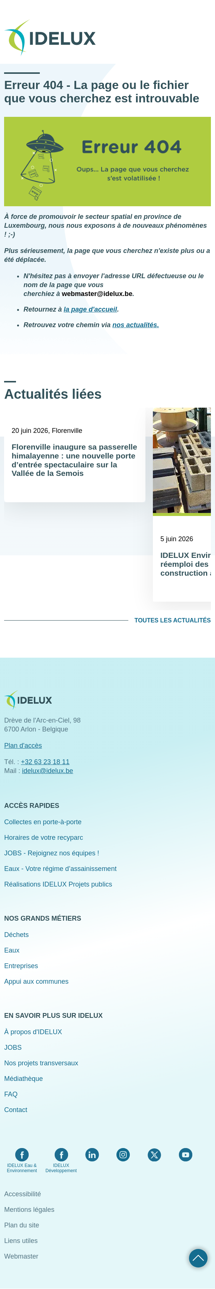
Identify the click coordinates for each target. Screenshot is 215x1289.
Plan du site (21, 1225)
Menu (206, 33)
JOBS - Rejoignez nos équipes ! (51, 853)
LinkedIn (92, 1154)
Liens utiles (21, 1240)
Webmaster (21, 1256)
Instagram (123, 1154)
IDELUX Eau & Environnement (22, 1168)
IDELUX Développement (61, 1168)
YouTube (185, 1154)
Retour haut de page (198, 1258)
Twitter (154, 1154)
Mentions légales (29, 1209)
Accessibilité (22, 1194)
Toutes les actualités (172, 620)
